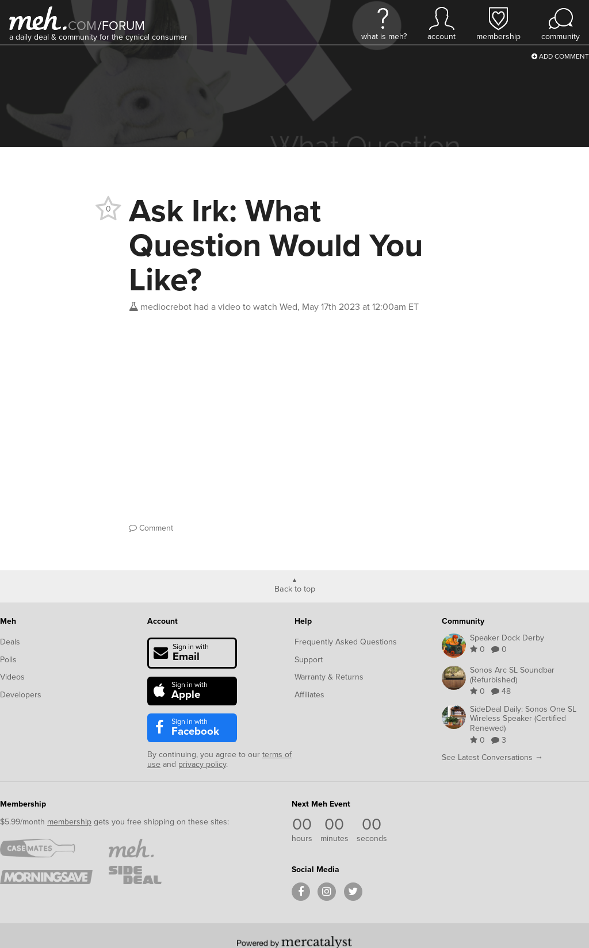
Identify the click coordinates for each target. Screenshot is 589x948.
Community (463, 621)
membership (69, 822)
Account (162, 621)
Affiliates (309, 695)
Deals (10, 642)
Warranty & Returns (329, 677)
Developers (20, 695)
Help (303, 621)
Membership (23, 804)
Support (308, 660)
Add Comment (560, 56)
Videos (12, 677)
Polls (8, 660)
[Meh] (38, 18)
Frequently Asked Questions (345, 642)
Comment (151, 528)
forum (121, 25)
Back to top (294, 588)
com (82, 25)
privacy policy (202, 764)
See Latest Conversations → (492, 757)
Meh (8, 621)
